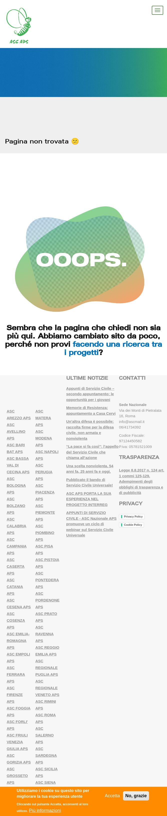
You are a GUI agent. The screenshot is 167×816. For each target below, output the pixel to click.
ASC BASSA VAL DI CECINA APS (18, 465)
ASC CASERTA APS (15, 566)
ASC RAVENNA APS (44, 634)
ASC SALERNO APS (44, 735)
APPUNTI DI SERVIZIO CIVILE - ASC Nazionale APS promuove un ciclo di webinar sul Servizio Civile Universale (91, 523)
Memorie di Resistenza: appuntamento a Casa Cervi (91, 411)
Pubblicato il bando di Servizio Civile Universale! (89, 483)
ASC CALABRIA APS (16, 526)
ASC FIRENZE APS (15, 695)
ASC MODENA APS (43, 438)
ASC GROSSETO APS (17, 775)
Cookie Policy (133, 524)
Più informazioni (45, 810)
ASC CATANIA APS (15, 587)
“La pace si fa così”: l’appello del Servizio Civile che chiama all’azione (92, 452)
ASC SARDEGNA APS (46, 755)
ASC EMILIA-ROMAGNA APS (18, 641)
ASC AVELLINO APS (16, 431)
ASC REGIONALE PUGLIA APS (46, 667)
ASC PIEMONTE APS (45, 512)
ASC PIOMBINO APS (44, 533)
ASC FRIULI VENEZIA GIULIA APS (17, 742)
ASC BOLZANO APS (16, 505)
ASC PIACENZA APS (44, 492)
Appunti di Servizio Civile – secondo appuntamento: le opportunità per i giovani (90, 394)
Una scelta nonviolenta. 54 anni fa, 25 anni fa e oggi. (89, 469)
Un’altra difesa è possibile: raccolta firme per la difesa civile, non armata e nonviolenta (90, 429)
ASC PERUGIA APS (43, 472)
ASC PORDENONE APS (47, 600)
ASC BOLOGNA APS (16, 485)
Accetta (112, 795)
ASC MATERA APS (43, 418)
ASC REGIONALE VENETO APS (47, 688)
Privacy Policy (133, 516)
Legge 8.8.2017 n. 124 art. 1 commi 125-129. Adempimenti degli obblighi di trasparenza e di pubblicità (141, 481)
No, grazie (136, 795)
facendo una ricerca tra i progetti (113, 348)
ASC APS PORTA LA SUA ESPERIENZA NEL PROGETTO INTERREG (89, 499)
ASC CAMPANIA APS (17, 546)
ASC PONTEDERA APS (47, 580)
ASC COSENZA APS (16, 620)
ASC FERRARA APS (16, 674)
